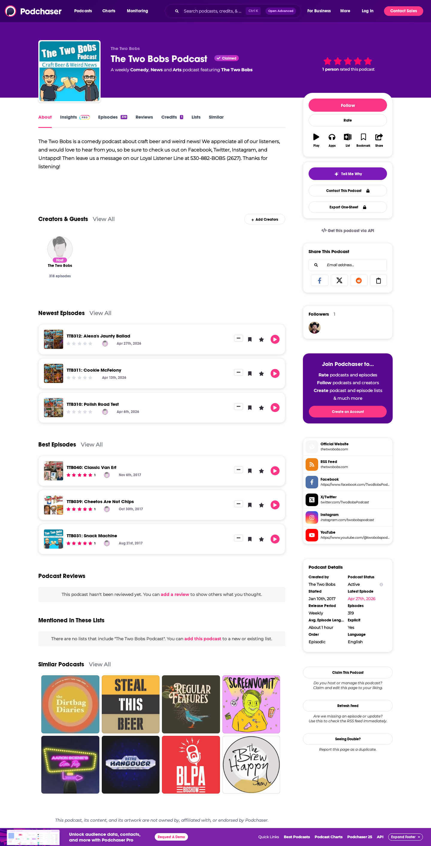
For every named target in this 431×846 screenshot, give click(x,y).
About (45, 117)
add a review (175, 594)
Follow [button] (348, 105)
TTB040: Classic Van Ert (91, 467)
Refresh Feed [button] (348, 706)
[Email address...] (348, 265)
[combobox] (233, 11)
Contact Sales (403, 10)
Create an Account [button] (348, 412)
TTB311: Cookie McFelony (94, 370)
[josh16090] (315, 328)
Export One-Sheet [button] (348, 207)
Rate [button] (348, 120)
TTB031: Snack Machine (92, 535)
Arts (177, 69)
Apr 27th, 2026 (361, 598)
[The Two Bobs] (60, 249)
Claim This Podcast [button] (348, 673)
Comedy (139, 69)
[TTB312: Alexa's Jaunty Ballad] (53, 339)
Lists (196, 117)
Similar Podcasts (61, 664)
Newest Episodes (61, 313)
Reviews (144, 117)
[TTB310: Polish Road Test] (53, 407)
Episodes (112, 117)
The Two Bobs (236, 69)
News (157, 69)
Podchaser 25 (359, 837)
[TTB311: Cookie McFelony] (53, 373)
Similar (216, 117)
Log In (368, 10)
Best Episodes (57, 444)
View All (104, 219)
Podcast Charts (328, 837)
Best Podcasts (297, 837)
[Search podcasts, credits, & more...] (213, 11)
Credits (172, 117)
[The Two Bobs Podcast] (69, 71)
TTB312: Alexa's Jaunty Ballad (98, 336)
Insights (75, 117)
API (380, 837)
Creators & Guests (63, 219)
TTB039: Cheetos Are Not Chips (100, 501)
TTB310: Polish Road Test (93, 404)
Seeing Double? (348, 739)
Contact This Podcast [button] (348, 191)
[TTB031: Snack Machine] (53, 539)
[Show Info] (381, 584)
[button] (84, 11)
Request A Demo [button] (171, 837)
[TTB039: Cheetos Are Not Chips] (53, 504)
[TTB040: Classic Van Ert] (53, 470)
